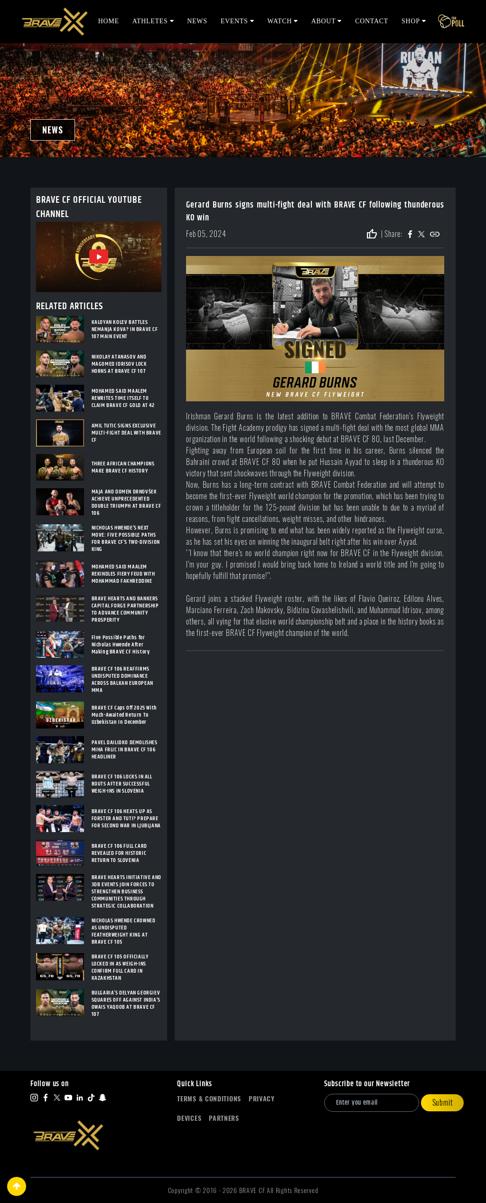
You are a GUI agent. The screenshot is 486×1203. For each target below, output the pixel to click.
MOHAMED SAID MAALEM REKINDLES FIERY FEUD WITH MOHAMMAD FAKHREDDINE (123, 574)
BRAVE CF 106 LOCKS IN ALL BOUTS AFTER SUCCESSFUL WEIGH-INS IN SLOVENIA (122, 784)
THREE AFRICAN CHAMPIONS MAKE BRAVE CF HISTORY (123, 467)
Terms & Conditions (209, 1098)
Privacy (262, 1098)
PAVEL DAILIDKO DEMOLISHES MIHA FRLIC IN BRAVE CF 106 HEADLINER (125, 749)
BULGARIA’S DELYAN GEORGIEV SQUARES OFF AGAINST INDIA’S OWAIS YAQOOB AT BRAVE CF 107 (126, 1003)
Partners (224, 1118)
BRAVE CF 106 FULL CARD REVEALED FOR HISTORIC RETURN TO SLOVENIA (119, 853)
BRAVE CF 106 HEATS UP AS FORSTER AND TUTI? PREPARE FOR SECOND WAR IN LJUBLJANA (126, 818)
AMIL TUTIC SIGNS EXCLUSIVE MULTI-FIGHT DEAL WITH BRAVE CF (126, 433)
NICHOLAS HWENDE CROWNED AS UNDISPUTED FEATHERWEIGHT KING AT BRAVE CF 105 (124, 931)
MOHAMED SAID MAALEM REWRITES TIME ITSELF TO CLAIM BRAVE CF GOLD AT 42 (123, 398)
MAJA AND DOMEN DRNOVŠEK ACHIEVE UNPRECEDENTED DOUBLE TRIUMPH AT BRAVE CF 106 (126, 502)
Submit (442, 1103)
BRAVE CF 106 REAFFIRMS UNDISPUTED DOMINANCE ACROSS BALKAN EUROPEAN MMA (122, 679)
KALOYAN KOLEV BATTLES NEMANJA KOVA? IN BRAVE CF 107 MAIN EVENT (125, 329)
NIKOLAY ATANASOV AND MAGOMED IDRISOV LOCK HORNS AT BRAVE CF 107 (119, 364)
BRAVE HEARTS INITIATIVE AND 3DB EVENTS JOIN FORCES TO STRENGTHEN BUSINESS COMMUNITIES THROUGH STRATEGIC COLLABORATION (126, 891)
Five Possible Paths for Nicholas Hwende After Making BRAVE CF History (121, 644)
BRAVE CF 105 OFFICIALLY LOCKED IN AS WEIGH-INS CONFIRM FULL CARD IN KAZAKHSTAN (120, 967)
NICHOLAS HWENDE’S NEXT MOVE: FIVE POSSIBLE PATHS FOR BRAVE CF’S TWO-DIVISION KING (126, 538)
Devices (189, 1118)
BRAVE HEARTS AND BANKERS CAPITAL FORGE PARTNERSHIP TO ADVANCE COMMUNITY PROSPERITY (125, 609)
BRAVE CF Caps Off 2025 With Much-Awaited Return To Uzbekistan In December (124, 715)
